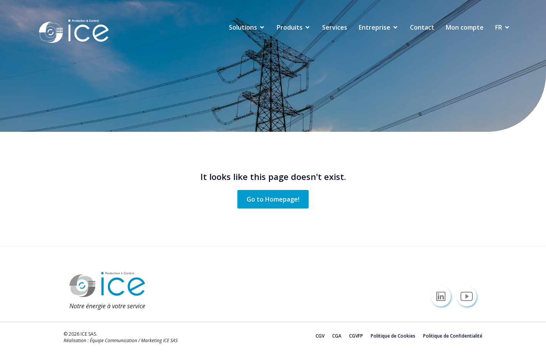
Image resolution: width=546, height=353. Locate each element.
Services (334, 27)
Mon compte (465, 27)
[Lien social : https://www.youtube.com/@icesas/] (469, 296)
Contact (422, 27)
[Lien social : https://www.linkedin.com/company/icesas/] (444, 296)
